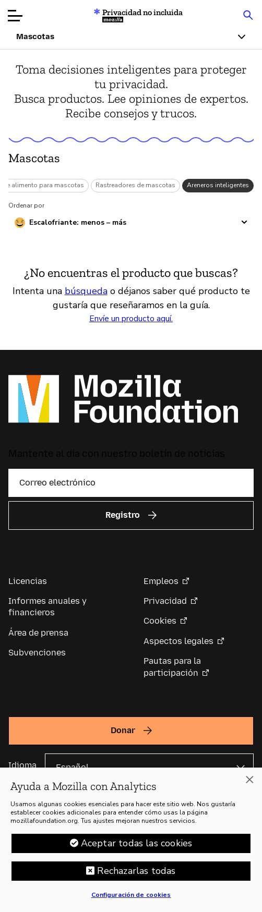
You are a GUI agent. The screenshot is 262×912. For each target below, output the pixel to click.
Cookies (160, 621)
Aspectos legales (178, 641)
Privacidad (165, 601)
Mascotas (34, 157)
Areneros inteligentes (218, 185)
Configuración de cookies (131, 901)
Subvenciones (37, 653)
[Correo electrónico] (131, 483)
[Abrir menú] (15, 15)
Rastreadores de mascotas (135, 185)
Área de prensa (38, 633)
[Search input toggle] (248, 14)
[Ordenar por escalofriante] (131, 222)
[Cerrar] (249, 787)
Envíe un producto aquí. (131, 318)
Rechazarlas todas (136, 877)
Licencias (27, 581)
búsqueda (86, 291)
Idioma (22, 765)
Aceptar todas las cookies (137, 850)
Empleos (161, 581)
